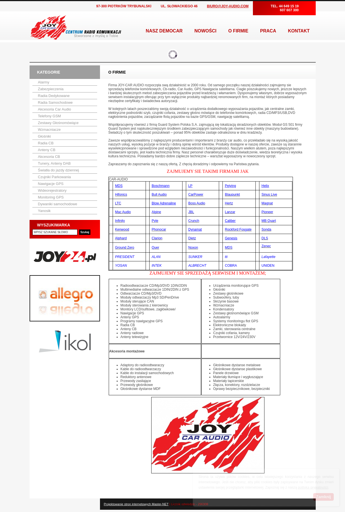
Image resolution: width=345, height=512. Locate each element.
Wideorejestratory (52, 190)
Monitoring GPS (51, 197)
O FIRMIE (238, 30)
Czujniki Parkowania (54, 177)
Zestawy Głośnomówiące (58, 123)
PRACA (268, 30)
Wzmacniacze (49, 129)
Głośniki (44, 136)
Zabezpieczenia (51, 89)
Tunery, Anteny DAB (54, 163)
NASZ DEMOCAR (164, 30)
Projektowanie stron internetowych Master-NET (136, 504)
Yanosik (44, 211)
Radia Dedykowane (54, 96)
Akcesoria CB (49, 157)
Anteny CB (46, 150)
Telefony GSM (49, 116)
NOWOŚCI (205, 30)
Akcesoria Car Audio (54, 109)
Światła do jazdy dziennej (58, 170)
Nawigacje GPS (51, 184)
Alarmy (43, 82)
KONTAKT (299, 30)
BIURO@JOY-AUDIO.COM (228, 6)
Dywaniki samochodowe (57, 204)
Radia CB (46, 143)
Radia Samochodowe (55, 102)
